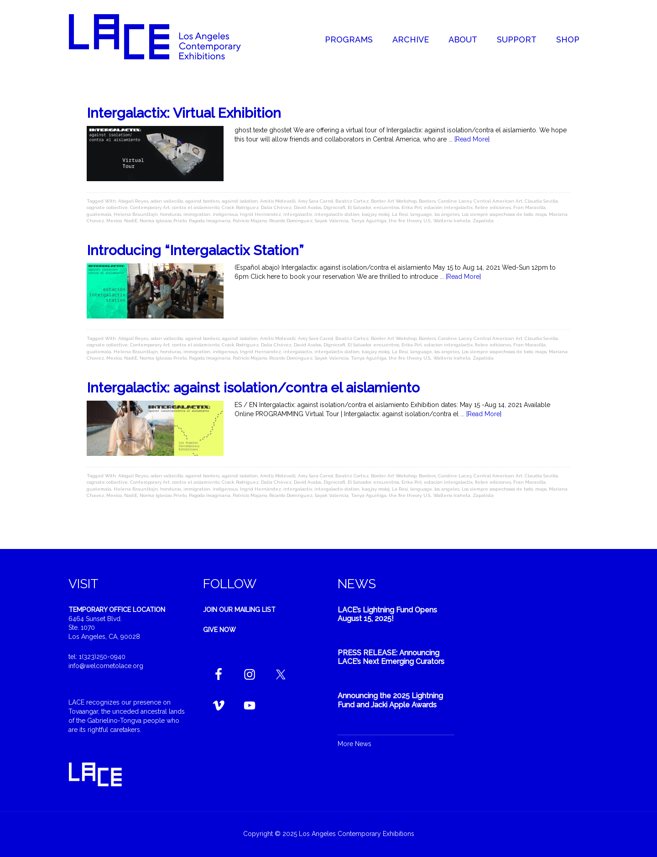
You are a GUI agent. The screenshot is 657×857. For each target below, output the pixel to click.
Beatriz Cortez (352, 201)
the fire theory (405, 220)
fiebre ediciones (493, 207)
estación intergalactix (448, 207)
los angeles (446, 214)
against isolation (240, 201)
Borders (427, 201)
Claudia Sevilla (541, 201)
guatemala (99, 214)
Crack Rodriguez (240, 207)
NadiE (130, 220)
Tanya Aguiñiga (368, 220)
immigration (196, 214)
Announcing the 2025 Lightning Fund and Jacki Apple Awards (390, 700)
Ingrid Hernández (260, 214)
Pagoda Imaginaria (209, 220)
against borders (202, 201)
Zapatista (483, 220)
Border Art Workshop (394, 201)
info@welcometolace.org (105, 665)
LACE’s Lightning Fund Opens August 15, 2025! (387, 614)
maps (541, 214)
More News (354, 743)
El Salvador (359, 207)
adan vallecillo (167, 201)
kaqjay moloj (376, 214)
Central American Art (498, 201)
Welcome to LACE (164, 36)
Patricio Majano (250, 220)
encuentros (386, 207)
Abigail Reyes (133, 201)
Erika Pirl (412, 207)
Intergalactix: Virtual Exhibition (184, 113)
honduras (170, 214)
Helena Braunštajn (136, 214)
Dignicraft (334, 207)
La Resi (400, 214)
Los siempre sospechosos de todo (497, 214)
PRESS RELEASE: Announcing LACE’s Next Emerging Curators (391, 657)
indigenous (225, 214)
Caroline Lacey (454, 201)
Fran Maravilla (529, 207)
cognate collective (107, 207)
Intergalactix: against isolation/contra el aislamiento (253, 388)
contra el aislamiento (195, 207)
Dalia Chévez (276, 207)
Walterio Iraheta (451, 220)
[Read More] (472, 139)
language (421, 214)
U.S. (427, 220)
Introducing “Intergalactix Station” (195, 250)
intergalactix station (337, 214)
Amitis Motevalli (278, 201)
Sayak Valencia (332, 220)
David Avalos (307, 207)
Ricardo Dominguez (291, 220)
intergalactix (297, 214)
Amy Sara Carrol (315, 201)
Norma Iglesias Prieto (163, 220)
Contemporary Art (150, 207)
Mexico (114, 220)
